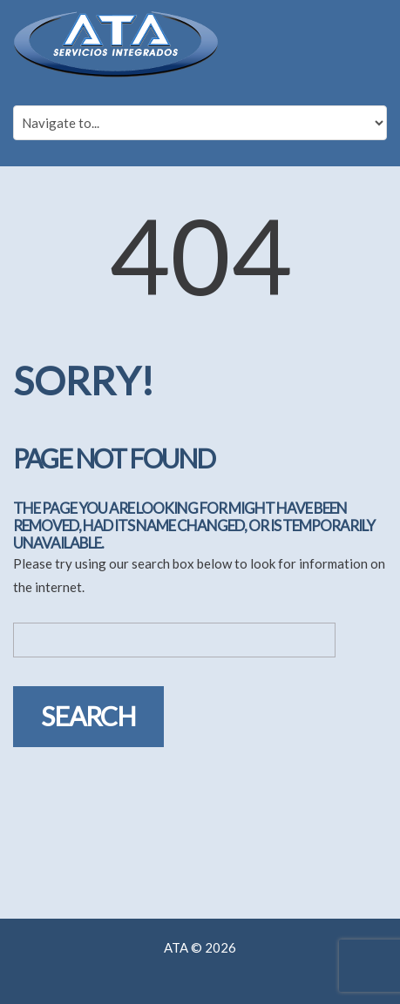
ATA (176, 947)
